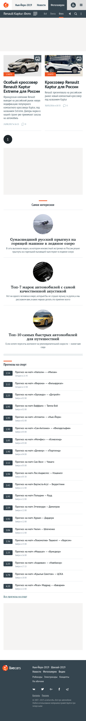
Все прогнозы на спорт (15, 596)
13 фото (9, 74)
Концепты (64, 676)
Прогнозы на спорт (15, 364)
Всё (45, 13)
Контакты (36, 695)
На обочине (38, 681)
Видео (62, 671)
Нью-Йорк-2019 (23, 5)
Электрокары (50, 676)
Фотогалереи (57, 5)
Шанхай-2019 (58, 667)
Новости (41, 5)
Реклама (45, 695)
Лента (53, 13)
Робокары (37, 676)
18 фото (50, 74)
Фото (61, 13)
